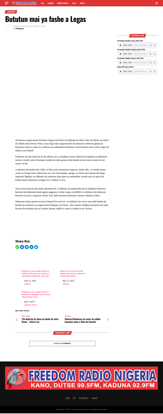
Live (42, 3)
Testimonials (83, 398)
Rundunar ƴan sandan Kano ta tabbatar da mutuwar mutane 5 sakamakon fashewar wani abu (37, 264)
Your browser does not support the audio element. (137, 45)
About (82, 3)
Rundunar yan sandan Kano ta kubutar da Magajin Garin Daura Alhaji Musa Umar (36, 294)
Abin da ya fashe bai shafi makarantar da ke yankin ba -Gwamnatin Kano (75, 264)
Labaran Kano (30, 304)
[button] (17, 247)
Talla (74, 3)
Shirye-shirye (62, 3)
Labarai (50, 3)
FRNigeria (19, 29)
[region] (62, 117)
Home (68, 398)
